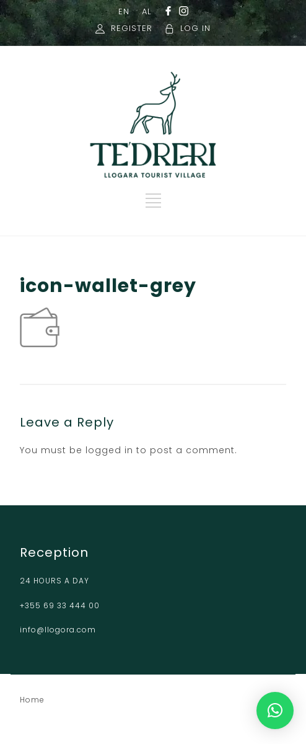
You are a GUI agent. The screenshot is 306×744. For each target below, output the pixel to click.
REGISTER (131, 28)
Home (32, 699)
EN (123, 11)
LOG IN (195, 28)
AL (146, 11)
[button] (275, 710)
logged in (109, 450)
